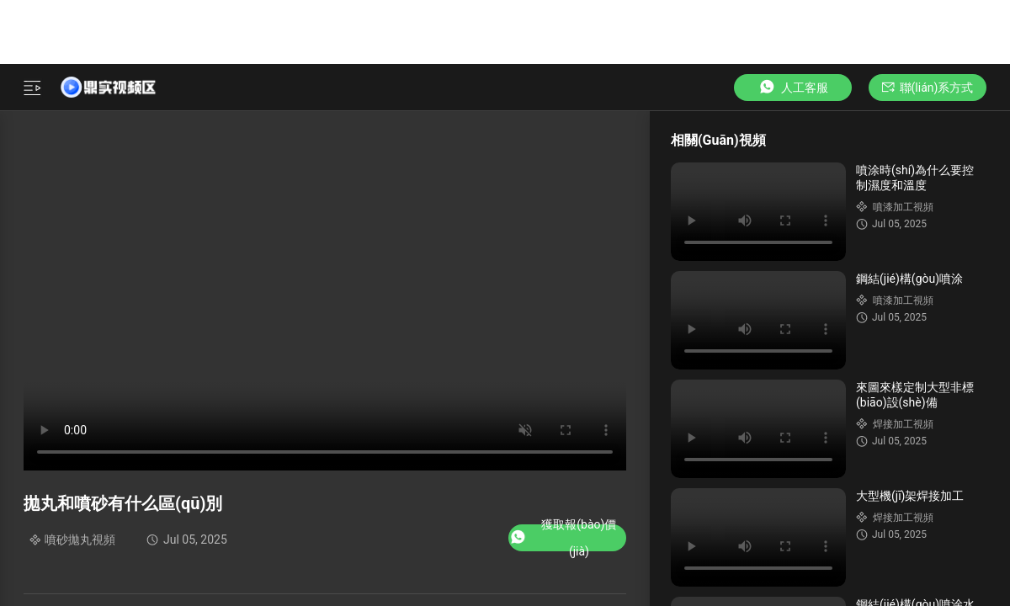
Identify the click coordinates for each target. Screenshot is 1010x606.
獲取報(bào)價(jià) (562, 537)
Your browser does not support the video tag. (758, 211)
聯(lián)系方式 (928, 87)
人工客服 (793, 87)
